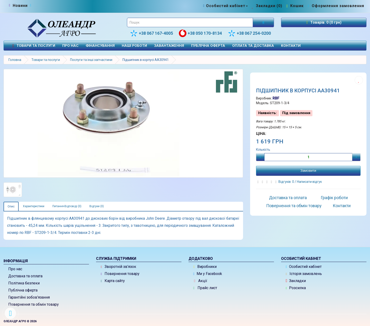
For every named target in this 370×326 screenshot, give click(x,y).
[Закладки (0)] (266, 6)
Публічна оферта (208, 45)
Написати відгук (309, 182)
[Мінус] (260, 157)
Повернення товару (120, 273)
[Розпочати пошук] (263, 22)
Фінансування (100, 45)
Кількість (263, 149)
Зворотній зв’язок (118, 266)
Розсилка (296, 288)
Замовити (308, 170)
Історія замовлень (304, 273)
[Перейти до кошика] (294, 6)
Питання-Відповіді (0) (66, 206)
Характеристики (33, 206)
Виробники (205, 266)
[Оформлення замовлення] (335, 6)
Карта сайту (113, 281)
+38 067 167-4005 (151, 33)
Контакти (291, 45)
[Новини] (20, 5)
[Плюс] (356, 157)
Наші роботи (134, 45)
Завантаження (169, 45)
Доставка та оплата (288, 197)
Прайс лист (205, 288)
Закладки (296, 281)
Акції (200, 281)
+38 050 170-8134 (200, 33)
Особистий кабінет (304, 266)
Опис (11, 206)
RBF (276, 98)
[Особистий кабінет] (225, 6)
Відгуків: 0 (286, 182)
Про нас (70, 45)
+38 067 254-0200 (249, 33)
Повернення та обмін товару (294, 205)
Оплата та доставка (253, 45)
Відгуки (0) (96, 206)
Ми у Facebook (207, 273)
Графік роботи (334, 197)
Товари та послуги (33, 45)
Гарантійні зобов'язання (29, 297)
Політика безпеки (24, 283)
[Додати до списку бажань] (359, 80)
